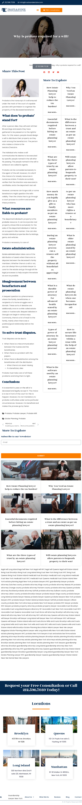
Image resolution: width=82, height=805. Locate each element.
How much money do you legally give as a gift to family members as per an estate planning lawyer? (52, 207)
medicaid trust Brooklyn (38, 575)
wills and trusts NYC (40, 624)
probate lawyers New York (62, 597)
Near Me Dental (7, 658)
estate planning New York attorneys (40, 639)
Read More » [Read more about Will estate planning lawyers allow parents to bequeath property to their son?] (70, 184)
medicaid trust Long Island (60, 575)
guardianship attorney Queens (37, 649)
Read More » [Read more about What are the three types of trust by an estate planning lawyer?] (52, 181)
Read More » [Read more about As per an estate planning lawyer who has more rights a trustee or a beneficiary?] (70, 228)
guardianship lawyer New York (65, 652)
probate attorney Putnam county (36, 587)
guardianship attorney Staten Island (65, 649)
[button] (37, 10)
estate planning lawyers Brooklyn (39, 636)
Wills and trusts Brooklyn (56, 621)
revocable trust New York (52, 609)
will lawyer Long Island (27, 618)
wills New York (54, 630)
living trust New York (45, 572)
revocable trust (28, 612)
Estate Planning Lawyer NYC (12, 655)
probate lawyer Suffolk (46, 600)
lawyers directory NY (33, 609)
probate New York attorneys (19, 603)
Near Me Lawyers (22, 658)
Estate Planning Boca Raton (35, 627)
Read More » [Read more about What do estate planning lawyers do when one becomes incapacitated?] (70, 313)
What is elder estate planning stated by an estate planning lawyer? (71, 246)
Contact (78, 797)
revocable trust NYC (72, 609)
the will (25, 388)
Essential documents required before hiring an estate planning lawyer (52, 130)
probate (5, 222)
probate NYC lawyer (62, 603)
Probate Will (32, 413)
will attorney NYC (33, 615)
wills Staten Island (67, 630)
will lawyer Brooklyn (9, 618)
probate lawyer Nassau (20, 597)
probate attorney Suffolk (27, 590)
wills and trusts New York (21, 624)
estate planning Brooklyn (64, 636)
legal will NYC (39, 569)
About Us (29, 797)
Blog (67, 797)
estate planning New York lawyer (22, 642)
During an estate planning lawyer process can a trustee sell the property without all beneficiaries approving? (52, 254)
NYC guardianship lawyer (56, 581)
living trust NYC (60, 572)
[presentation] (17, 449)
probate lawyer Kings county (54, 594)
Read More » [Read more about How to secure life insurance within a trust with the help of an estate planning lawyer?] (70, 360)
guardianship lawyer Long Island (39, 652)
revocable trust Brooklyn (67, 606)
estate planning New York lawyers (51, 642)
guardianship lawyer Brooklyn (13, 652)
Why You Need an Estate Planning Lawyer (71, 94)
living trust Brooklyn (9, 572)
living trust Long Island (27, 572)
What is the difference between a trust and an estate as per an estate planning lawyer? (71, 132)
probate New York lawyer (42, 603)
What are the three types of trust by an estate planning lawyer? (52, 166)
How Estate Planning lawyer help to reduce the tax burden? (52, 97)
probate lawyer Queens (41, 597)
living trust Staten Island (18, 575)
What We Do (44, 797)
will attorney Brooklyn (54, 612)
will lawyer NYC (60, 618)
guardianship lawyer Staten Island (63, 655)
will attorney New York (15, 615)
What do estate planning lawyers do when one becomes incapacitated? (71, 296)
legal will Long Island (9, 569)
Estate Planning (11, 418)
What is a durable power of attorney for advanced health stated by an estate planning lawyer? (52, 301)
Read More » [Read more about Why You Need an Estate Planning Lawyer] (70, 106)
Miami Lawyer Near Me (57, 627)
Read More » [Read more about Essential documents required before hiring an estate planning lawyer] (52, 147)
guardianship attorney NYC (12, 649)
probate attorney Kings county (36, 584)
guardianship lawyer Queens (36, 655)
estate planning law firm (16, 11)
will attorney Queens (49, 615)
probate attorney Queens (62, 587)
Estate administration (11, 254)
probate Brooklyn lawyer (31, 594)
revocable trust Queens (11, 612)
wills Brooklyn (18, 627)
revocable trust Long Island (12, 609)
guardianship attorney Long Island (31, 646)
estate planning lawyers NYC (13, 633)
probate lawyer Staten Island (24, 600)
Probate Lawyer (19, 413)
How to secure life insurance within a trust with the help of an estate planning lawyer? (70, 342)
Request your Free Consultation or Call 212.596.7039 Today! (41, 688)
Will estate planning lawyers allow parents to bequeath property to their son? (71, 167)
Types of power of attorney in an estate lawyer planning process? (52, 339)
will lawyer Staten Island (18, 621)
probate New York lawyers (37, 633)
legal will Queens (52, 569)
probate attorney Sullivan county (53, 590)
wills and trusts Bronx (37, 621)
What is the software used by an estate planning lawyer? (52, 375)
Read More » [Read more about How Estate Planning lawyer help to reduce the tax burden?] (52, 112)
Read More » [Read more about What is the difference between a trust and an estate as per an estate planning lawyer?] (70, 150)
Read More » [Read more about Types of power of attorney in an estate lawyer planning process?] (52, 354)
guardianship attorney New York (59, 646)
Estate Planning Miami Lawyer (22, 630)
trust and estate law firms (59, 633)
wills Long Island (41, 630)
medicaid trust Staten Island (61, 578)
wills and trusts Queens (58, 624)
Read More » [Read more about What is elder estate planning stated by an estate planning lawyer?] (70, 263)
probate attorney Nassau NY (61, 584)
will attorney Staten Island (69, 615)
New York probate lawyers (34, 581)
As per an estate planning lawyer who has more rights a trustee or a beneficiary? (71, 207)
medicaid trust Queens (39, 578)
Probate (8, 413)
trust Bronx (39, 612)
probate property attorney (23, 606)
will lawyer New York (45, 618)
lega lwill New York (26, 569)
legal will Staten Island (69, 569)
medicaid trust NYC (22, 578)
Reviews (57, 797)
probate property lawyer (46, 606)
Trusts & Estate (16, 9)
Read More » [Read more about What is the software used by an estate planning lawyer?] (52, 389)
